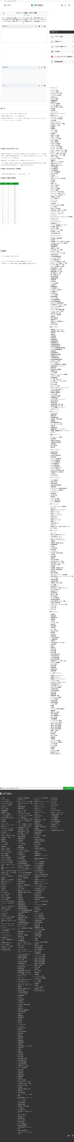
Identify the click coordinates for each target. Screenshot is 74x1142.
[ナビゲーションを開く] (5, 5)
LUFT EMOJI (54, 528)
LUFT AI (53, 432)
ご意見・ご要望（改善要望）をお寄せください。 (25, 263)
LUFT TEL (53, 609)
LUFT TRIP (53, 607)
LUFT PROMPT (54, 475)
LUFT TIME (54, 606)
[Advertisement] (12, 54)
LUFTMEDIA (54, 798)
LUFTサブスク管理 (55, 376)
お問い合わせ (54, 826)
